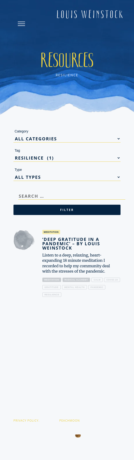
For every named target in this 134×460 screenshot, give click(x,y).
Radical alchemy (76, 280)
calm (97, 280)
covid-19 (112, 280)
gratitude (52, 287)
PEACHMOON (69, 420)
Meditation (51, 280)
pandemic (96, 287)
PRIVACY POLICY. (26, 420)
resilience (52, 294)
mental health (74, 287)
